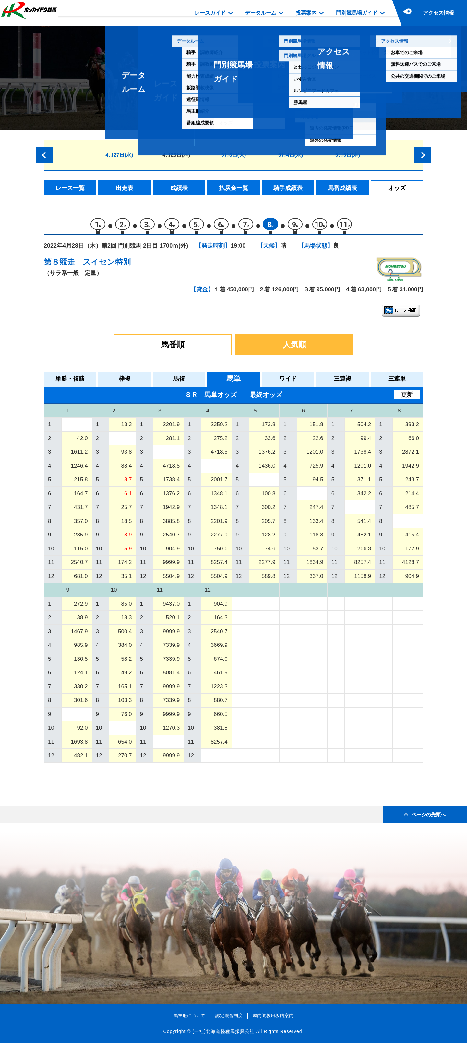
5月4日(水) (290, 155)
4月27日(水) (119, 155)
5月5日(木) (347, 155)
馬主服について (189, 1018)
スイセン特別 (107, 264)
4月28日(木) (176, 155)
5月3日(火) (233, 155)
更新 (407, 397)
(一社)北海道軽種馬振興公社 (223, 1034)
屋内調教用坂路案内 (273, 1018)
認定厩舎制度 (229, 1018)
